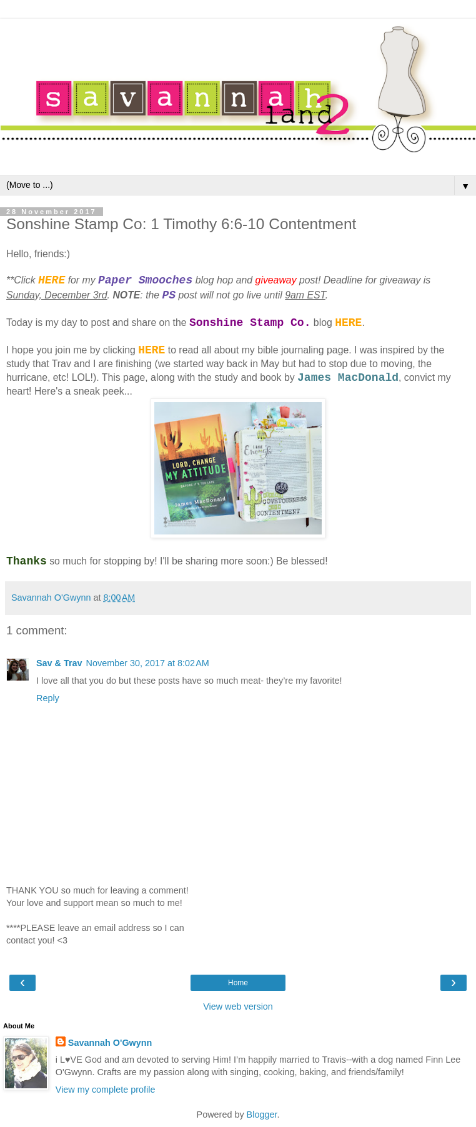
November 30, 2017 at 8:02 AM (147, 663)
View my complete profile (106, 1090)
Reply (47, 698)
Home (238, 982)
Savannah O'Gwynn (110, 1043)
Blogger (262, 1115)
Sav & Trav (59, 663)
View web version (238, 1006)
